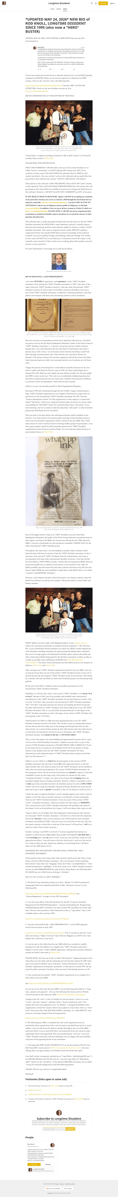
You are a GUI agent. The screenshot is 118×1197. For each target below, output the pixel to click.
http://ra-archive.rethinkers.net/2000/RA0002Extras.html (51, 983)
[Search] (92, 3)
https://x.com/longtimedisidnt (36, 91)
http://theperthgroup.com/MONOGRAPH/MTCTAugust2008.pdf (50, 893)
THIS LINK (48, 158)
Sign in (112, 3)
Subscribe (103, 3)
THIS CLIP (55, 952)
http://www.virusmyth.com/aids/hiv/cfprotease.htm (44, 933)
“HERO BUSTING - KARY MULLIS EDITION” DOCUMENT (50, 1094)
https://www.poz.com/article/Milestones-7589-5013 (45, 1018)
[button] (52, 9)
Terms (62, 1184)
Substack (50, 1193)
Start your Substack (53, 1188)
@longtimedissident (33, 1146)
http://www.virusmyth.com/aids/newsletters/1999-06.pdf (46, 919)
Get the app (68, 1188)
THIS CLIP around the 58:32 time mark (65, 1048)
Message (48, 1164)
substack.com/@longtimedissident (54, 202)
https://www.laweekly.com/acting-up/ (71, 994)
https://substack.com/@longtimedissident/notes (43, 85)
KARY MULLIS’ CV (35, 1090)
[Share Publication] (96, 3)
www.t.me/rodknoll (32, 208)
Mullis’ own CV (81, 643)
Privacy (57, 1184)
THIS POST (48, 432)
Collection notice (70, 1184)
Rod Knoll (30, 1144)
